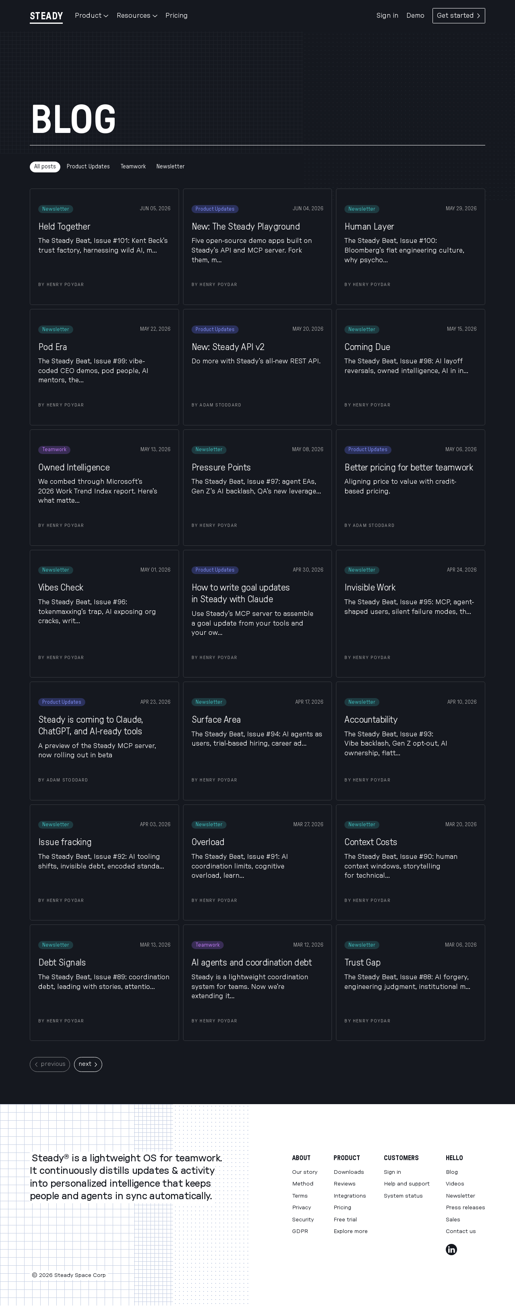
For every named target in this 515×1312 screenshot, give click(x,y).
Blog (452, 1172)
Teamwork (133, 167)
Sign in (387, 15)
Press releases (465, 1207)
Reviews (345, 1184)
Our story (304, 1172)
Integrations (350, 1196)
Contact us (461, 1231)
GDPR (300, 1231)
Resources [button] (137, 15)
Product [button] (91, 15)
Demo (415, 15)
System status (403, 1196)
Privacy (301, 1207)
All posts (45, 167)
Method (302, 1184)
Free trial (345, 1220)
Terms (300, 1196)
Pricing (176, 15)
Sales (453, 1220)
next (88, 1064)
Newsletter (171, 167)
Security (303, 1220)
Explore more (351, 1231)
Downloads (349, 1172)
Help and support (407, 1184)
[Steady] (46, 16)
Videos (455, 1184)
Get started (459, 15)
